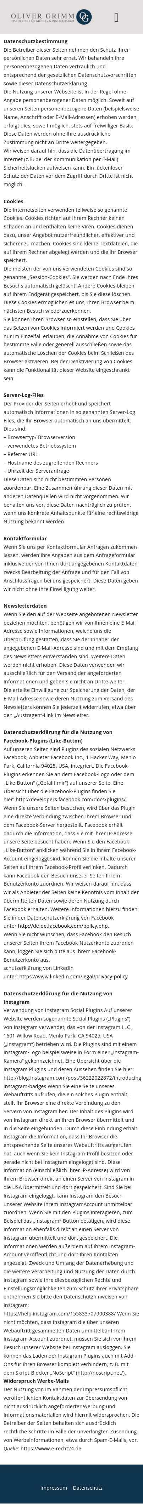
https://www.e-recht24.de (51, 1448)
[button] (116, 17)
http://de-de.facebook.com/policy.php (63, 925)
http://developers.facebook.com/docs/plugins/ (71, 799)
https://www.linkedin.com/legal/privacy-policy (73, 976)
